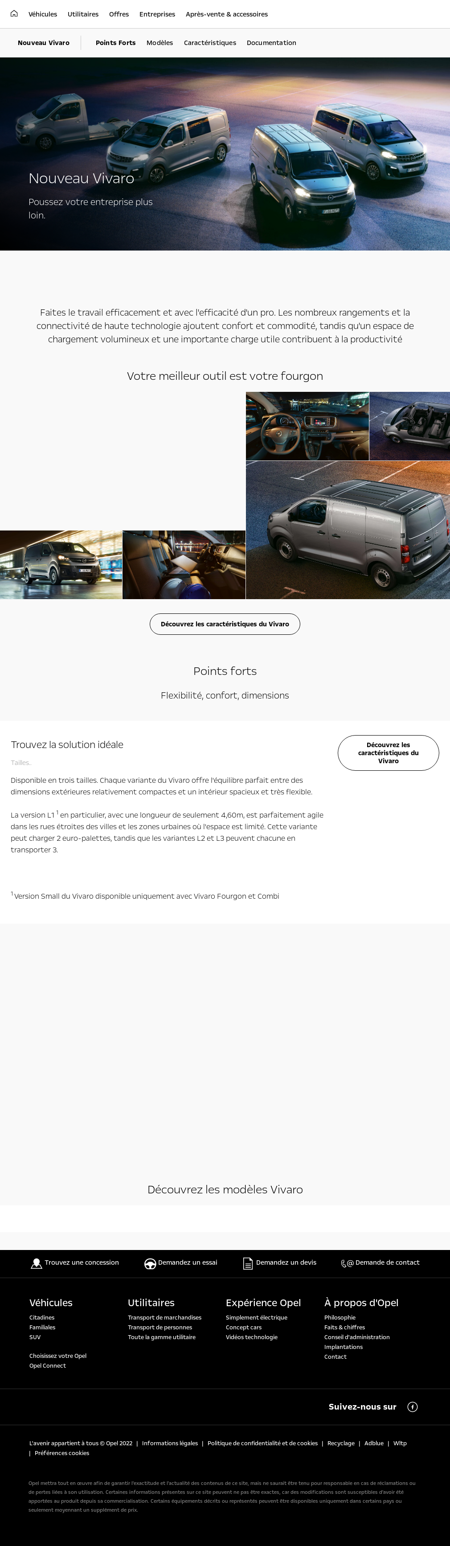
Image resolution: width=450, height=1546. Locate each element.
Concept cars (244, 1328)
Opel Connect (47, 1366)
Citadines (41, 1318)
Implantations (343, 1347)
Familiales (42, 1328)
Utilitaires (151, 1303)
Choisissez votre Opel (57, 1356)
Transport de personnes (160, 1328)
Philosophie (340, 1318)
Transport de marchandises (164, 1318)
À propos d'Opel (361, 1303)
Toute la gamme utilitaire (162, 1337)
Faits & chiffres (344, 1328)
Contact (335, 1357)
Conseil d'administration (357, 1337)
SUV (35, 1337)
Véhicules (51, 1303)
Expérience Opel (263, 1303)
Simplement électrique (256, 1318)
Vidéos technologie (252, 1337)
